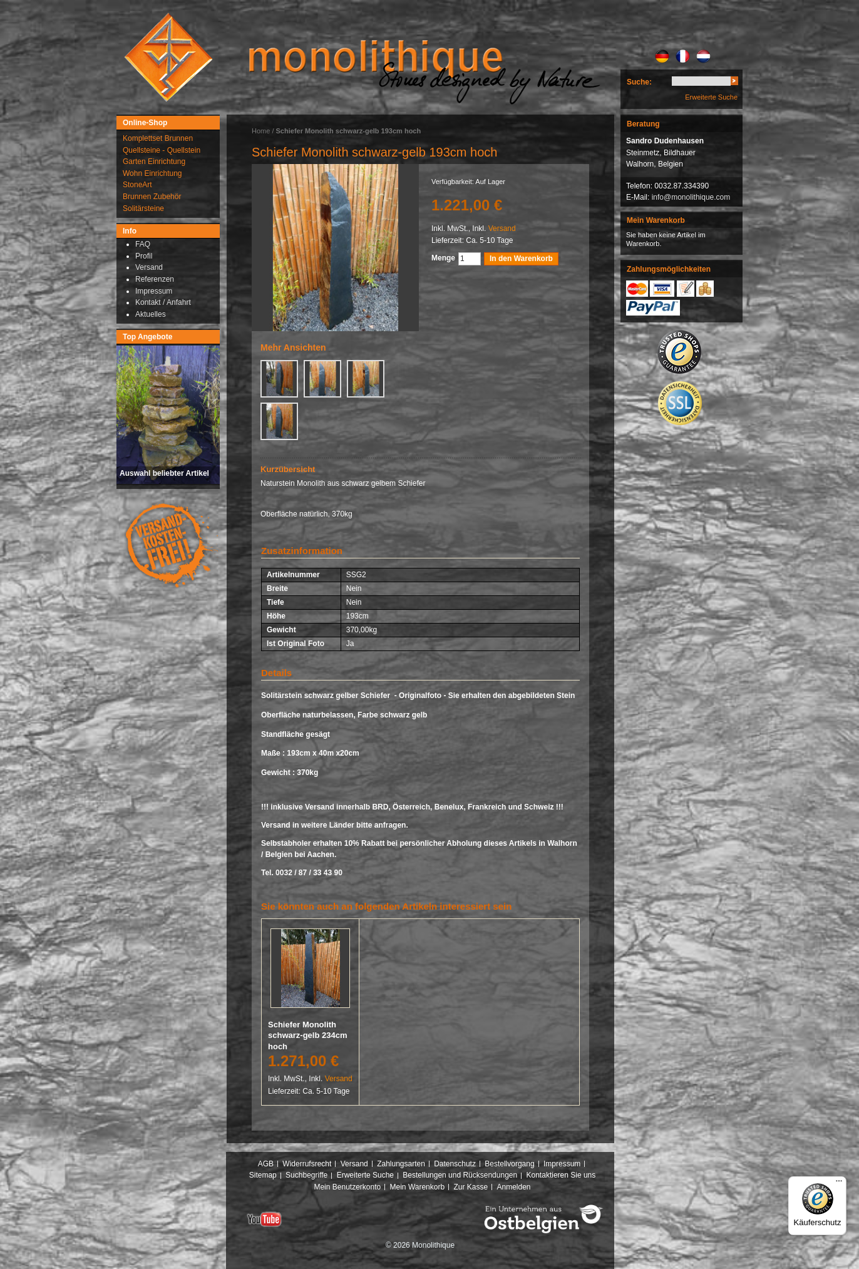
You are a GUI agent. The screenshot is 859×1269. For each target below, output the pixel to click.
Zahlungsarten (401, 1163)
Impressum (561, 1163)
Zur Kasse (470, 1187)
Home (261, 131)
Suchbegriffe (306, 1175)
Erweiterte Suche (711, 97)
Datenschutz (455, 1163)
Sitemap (263, 1175)
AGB (266, 1163)
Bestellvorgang (509, 1163)
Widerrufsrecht (306, 1163)
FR (683, 56)
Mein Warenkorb (417, 1187)
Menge (443, 258)
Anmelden (514, 1187)
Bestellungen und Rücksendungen (460, 1175)
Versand (502, 228)
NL (703, 56)
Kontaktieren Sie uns (561, 1175)
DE (662, 56)
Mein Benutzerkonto (347, 1187)
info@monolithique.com (691, 197)
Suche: (639, 82)
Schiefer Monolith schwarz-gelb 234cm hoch (307, 1035)
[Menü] (838, 1183)
